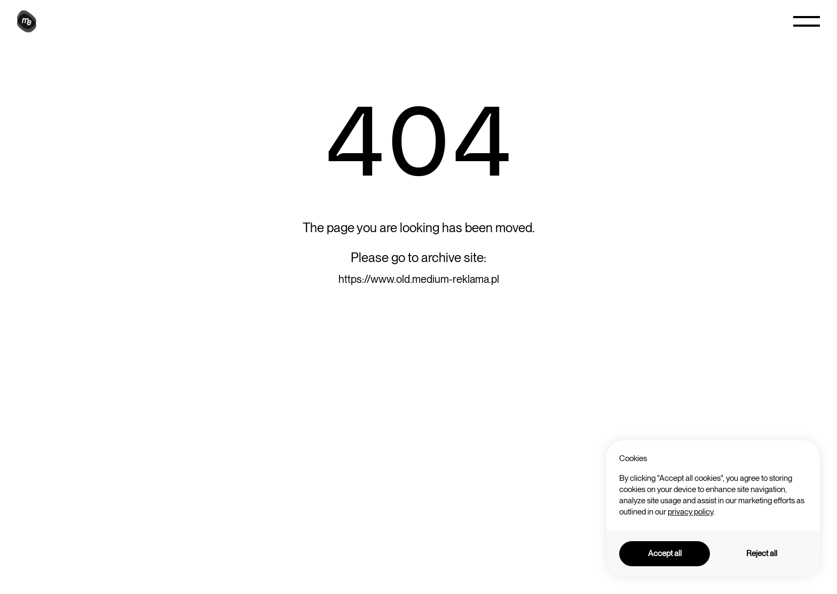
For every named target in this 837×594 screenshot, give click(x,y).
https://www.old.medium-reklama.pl (418, 279)
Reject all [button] (761, 553)
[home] (28, 21)
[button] (806, 21)
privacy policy (690, 512)
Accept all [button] (665, 553)
